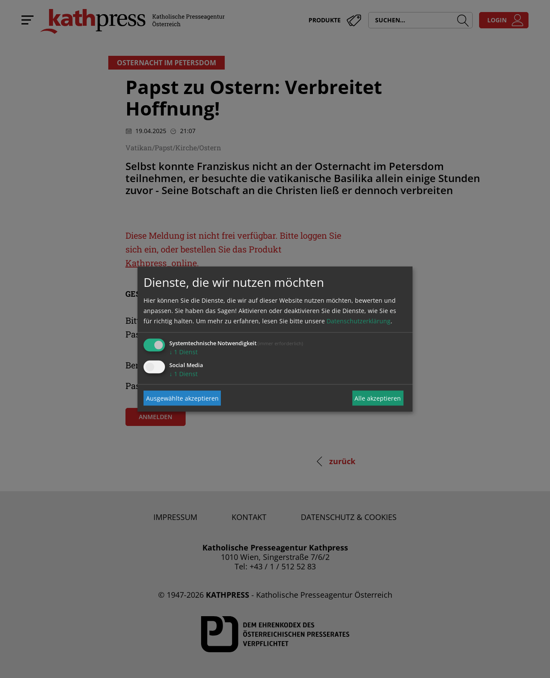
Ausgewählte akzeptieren (182, 398)
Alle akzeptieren (377, 398)
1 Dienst (183, 352)
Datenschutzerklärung (359, 321)
